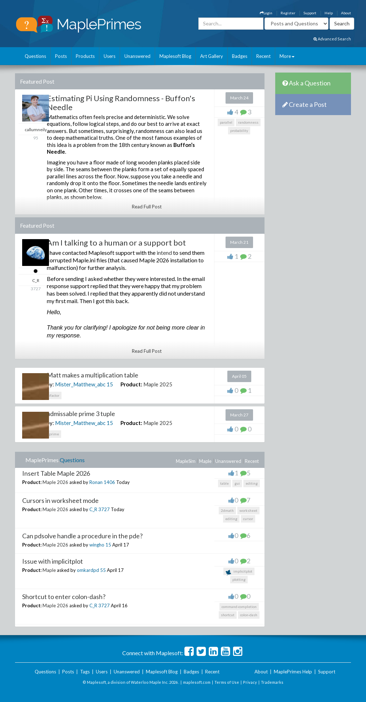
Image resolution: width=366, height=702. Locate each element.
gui (237, 483)
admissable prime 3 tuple (81, 413)
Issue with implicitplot (52, 561)
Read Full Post (147, 206)
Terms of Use (226, 682)
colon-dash (248, 615)
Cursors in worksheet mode (60, 500)
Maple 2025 (157, 384)
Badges (239, 56)
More (287, 56)
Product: (131, 384)
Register (288, 13)
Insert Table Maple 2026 (56, 473)
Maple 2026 (55, 482)
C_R (93, 509)
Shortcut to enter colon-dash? (63, 596)
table (224, 483)
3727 (104, 509)
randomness (248, 122)
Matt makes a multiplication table (92, 375)
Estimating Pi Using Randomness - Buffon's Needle (121, 102)
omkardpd (88, 570)
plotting (239, 579)
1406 (109, 482)
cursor (248, 518)
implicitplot (239, 572)
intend (164, 252)
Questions (35, 56)
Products (85, 56)
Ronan (96, 482)
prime (54, 434)
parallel (226, 122)
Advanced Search (332, 38)
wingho (96, 545)
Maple (205, 461)
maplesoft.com (197, 682)
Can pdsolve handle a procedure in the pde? (82, 536)
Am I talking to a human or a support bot (116, 242)
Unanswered (137, 56)
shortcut (227, 615)
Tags (85, 671)
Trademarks (272, 682)
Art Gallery (211, 56)
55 (103, 570)
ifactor (54, 395)
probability (239, 130)
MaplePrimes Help (293, 671)
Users (109, 56)
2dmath (227, 510)
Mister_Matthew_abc (80, 384)
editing (252, 483)
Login (266, 13)
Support (309, 13)
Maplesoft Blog (175, 56)
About (346, 13)
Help (329, 13)
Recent (263, 56)
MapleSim (186, 461)
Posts (61, 56)
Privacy (250, 682)
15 (110, 384)
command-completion (239, 606)
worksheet (248, 510)
